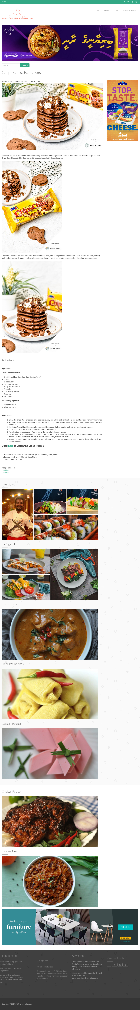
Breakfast (5, 470)
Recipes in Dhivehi (129, 10)
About (4, 2)
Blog (116, 10)
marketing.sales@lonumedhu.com (84, 978)
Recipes (107, 10)
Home (97, 10)
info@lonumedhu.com (45, 980)
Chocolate (5, 473)
